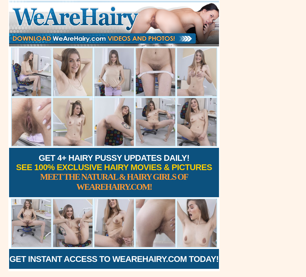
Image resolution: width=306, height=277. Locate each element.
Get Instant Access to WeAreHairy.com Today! (114, 259)
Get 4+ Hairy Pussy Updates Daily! (114, 172)
